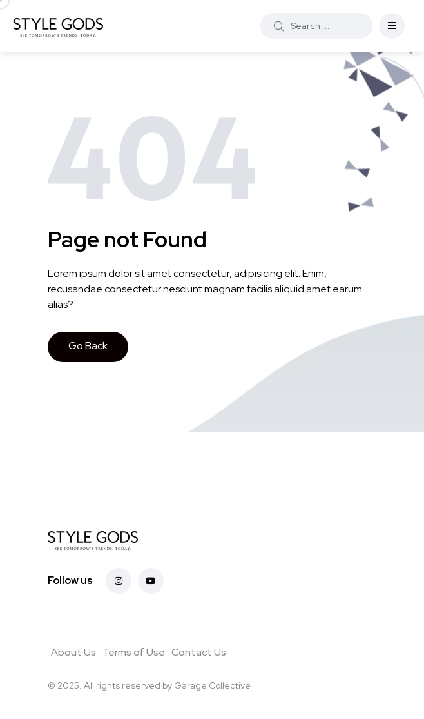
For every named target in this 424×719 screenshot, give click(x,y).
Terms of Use (133, 652)
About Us (73, 652)
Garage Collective (212, 685)
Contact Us (198, 652)
